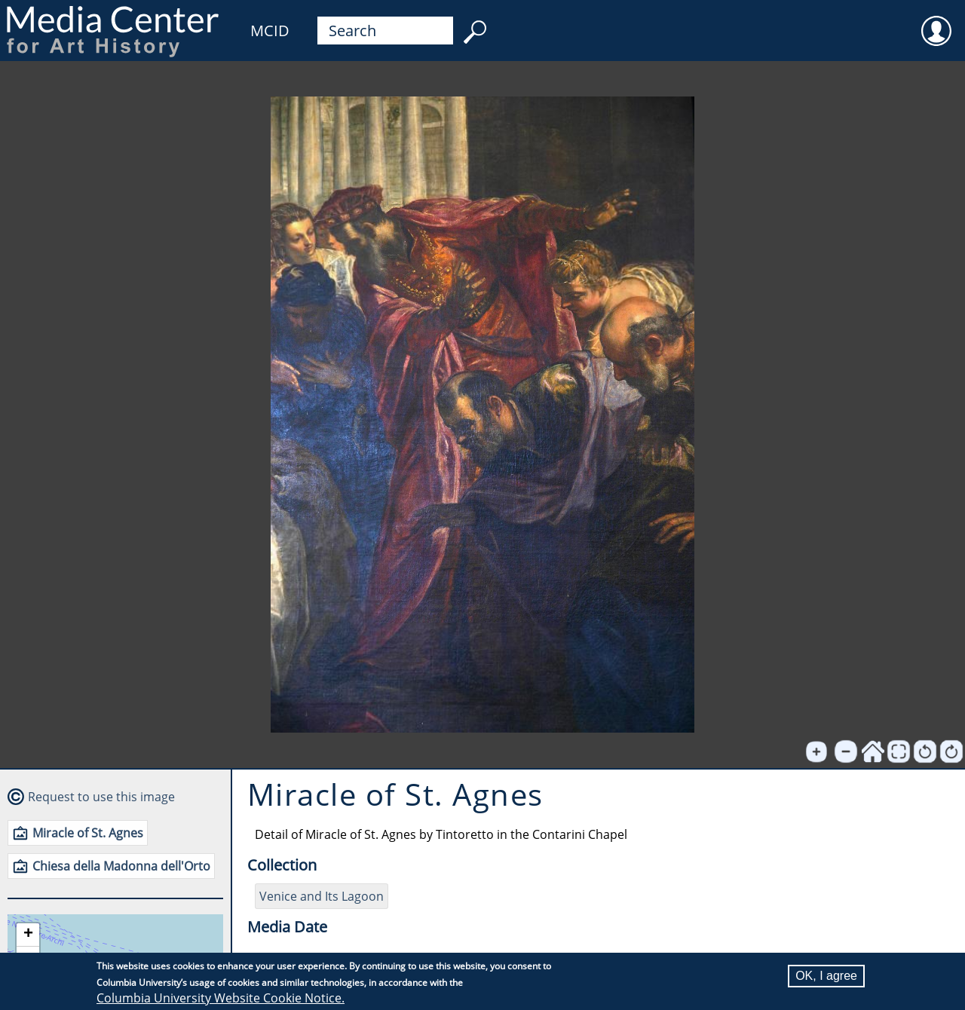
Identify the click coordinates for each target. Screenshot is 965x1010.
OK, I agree (826, 975)
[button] (28, 935)
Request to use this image (101, 796)
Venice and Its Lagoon (321, 896)
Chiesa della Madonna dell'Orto (121, 866)
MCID (270, 30)
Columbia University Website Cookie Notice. (220, 998)
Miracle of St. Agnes (87, 833)
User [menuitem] (936, 21)
